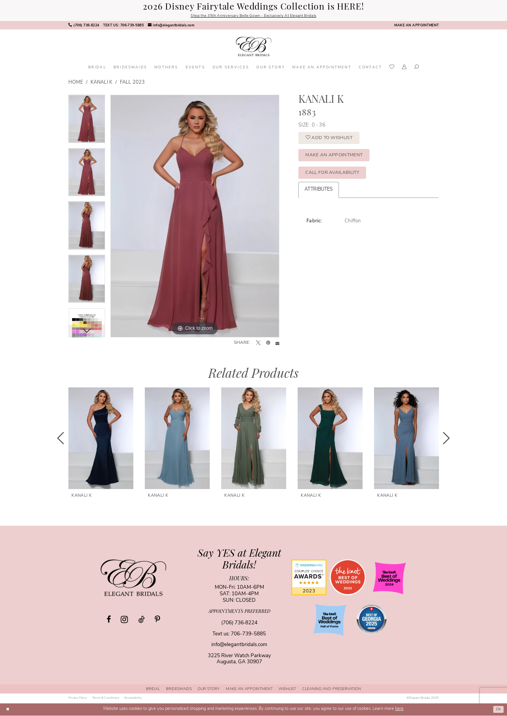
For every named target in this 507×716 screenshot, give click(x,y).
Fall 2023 (132, 83)
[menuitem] (83, 26)
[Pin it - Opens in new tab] (268, 344)
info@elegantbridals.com (239, 645)
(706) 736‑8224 (239, 623)
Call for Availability (336, 177)
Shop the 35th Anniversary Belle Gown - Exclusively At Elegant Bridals (253, 16)
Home (75, 83)
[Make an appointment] (416, 26)
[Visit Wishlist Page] (392, 68)
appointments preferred (239, 612)
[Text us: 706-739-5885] (123, 26)
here (399, 710)
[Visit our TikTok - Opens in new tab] (141, 620)
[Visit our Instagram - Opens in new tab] (124, 620)
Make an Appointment (337, 158)
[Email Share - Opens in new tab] (277, 344)
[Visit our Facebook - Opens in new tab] (109, 620)
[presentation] (100, 439)
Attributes (319, 195)
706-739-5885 (248, 634)
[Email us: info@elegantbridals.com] (171, 26)
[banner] (253, 47)
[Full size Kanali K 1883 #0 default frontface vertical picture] (195, 217)
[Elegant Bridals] (133, 578)
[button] (404, 68)
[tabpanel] (86, 122)
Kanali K (101, 83)
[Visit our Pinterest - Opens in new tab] (157, 620)
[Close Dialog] (8, 710)
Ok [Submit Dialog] (498, 710)
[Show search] (416, 68)
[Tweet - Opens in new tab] (258, 344)
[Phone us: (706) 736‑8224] (83, 26)
